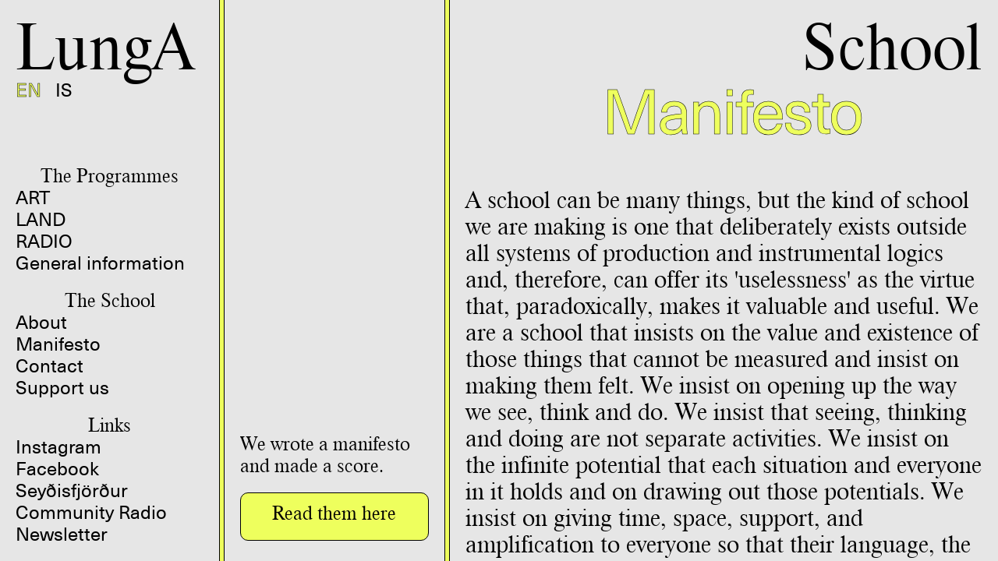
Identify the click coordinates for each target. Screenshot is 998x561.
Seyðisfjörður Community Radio (91, 501)
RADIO (44, 241)
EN (28, 90)
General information (100, 263)
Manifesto (58, 344)
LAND (40, 219)
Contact (49, 366)
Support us (62, 388)
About (41, 322)
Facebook (57, 469)
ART (33, 198)
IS (64, 90)
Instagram (58, 447)
